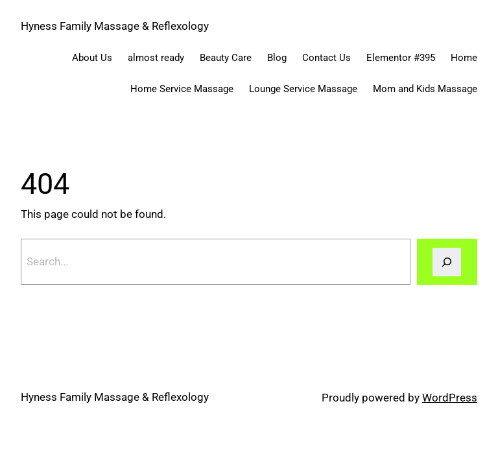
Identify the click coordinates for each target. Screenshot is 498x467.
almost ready (156, 58)
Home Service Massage (181, 89)
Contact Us (326, 58)
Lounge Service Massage (303, 89)
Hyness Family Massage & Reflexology (115, 25)
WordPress (449, 397)
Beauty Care (226, 58)
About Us (92, 58)
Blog (277, 58)
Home (464, 58)
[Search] (447, 262)
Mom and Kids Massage (425, 89)
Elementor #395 (400, 58)
